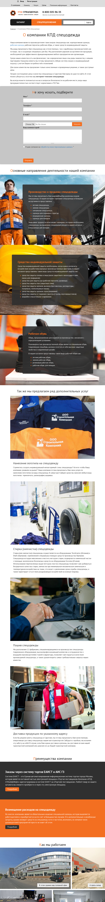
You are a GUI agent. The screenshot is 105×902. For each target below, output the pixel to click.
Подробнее (12, 789)
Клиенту (27, 5)
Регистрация (32, 1)
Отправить (28, 160)
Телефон (27, 105)
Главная (13, 29)
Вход (22, 1)
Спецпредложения (48, 22)
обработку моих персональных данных (56, 147)
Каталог (22, 22)
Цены (44, 5)
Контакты (74, 5)
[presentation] (41, 154)
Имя (25, 96)
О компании (15, 5)
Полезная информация (58, 5)
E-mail (26, 114)
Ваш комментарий (31, 127)
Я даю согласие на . (48, 147)
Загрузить (77, 124)
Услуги (36, 5)
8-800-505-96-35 (51, 12)
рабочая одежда (17, 45)
